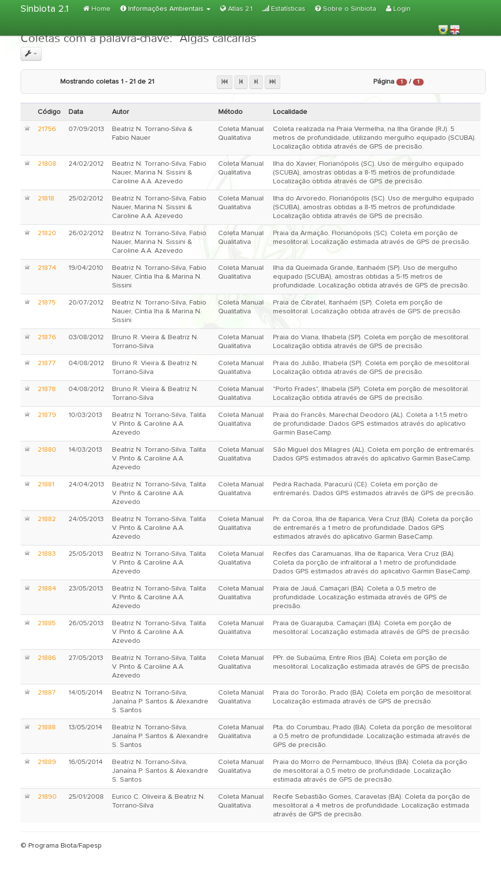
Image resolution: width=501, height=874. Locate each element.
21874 (47, 267)
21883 (47, 553)
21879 (47, 415)
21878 (47, 389)
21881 (46, 484)
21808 (47, 163)
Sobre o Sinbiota (345, 8)
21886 (47, 658)
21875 (47, 302)
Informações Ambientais (165, 8)
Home (97, 8)
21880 (47, 449)
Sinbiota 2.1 (44, 9)
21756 (47, 129)
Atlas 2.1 (236, 8)
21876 (47, 337)
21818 (46, 198)
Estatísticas (283, 8)
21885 (47, 623)
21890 (47, 796)
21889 (47, 762)
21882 (47, 519)
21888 (47, 727)
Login (398, 8)
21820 (47, 233)
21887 (47, 692)
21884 (47, 588)
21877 (47, 363)
